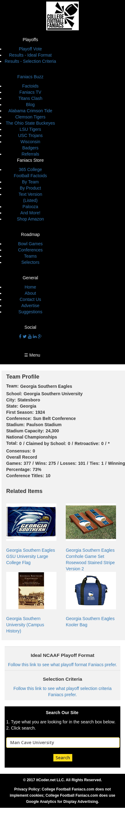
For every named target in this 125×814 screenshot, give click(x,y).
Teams (30, 256)
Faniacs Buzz (30, 76)
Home (30, 287)
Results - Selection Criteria (30, 61)
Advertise (30, 305)
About (30, 293)
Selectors (30, 262)
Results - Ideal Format (30, 55)
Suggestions (30, 311)
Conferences (30, 249)
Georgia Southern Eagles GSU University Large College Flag (30, 556)
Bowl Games (30, 243)
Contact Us (30, 299)
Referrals (30, 154)
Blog (30, 104)
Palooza (30, 206)
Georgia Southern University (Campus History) (25, 624)
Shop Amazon (30, 218)
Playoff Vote (30, 48)
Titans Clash (30, 98)
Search (63, 757)
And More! (30, 212)
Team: (12, 385)
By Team (30, 181)
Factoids (30, 86)
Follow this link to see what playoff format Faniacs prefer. (62, 664)
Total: (12, 443)
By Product (30, 188)
